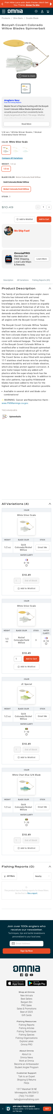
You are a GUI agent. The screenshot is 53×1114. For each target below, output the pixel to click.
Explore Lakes (26, 1041)
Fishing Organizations (26, 1038)
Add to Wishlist (25, 219)
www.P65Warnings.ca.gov (15, 403)
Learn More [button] (41, 259)
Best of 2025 (26, 1012)
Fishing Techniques (26, 1031)
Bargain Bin (26, 1002)
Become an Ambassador (26, 1064)
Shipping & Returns (26, 1079)
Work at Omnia (26, 1060)
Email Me (42, 547)
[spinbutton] (17, 580)
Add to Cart (44, 219)
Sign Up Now (26, 951)
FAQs (26, 1083)
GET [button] (47, 1109)
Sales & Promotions (26, 1008)
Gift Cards (27, 1015)
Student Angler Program (26, 1067)
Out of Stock (31, 580)
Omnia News (26, 1057)
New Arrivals (26, 995)
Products (6, 18)
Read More (26, 124)
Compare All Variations (12, 158)
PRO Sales (26, 1005)
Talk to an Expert (26, 1076)
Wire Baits (18, 18)
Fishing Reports (26, 1025)
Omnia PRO (26, 1044)
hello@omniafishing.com (26, 1099)
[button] (26, 288)
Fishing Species (26, 1034)
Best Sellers (26, 998)
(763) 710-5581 (26, 1096)
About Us (26, 1054)
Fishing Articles (26, 1028)
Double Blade (32, 18)
